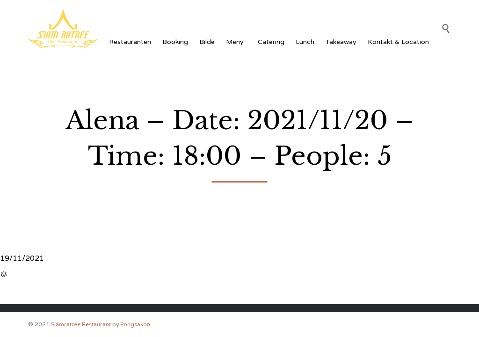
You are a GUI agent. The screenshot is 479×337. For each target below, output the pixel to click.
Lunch (305, 42)
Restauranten (130, 42)
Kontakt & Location (398, 42)
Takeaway (341, 42)
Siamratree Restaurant (81, 324)
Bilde (207, 42)
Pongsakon (135, 324)
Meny (236, 42)
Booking (175, 42)
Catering (271, 42)
